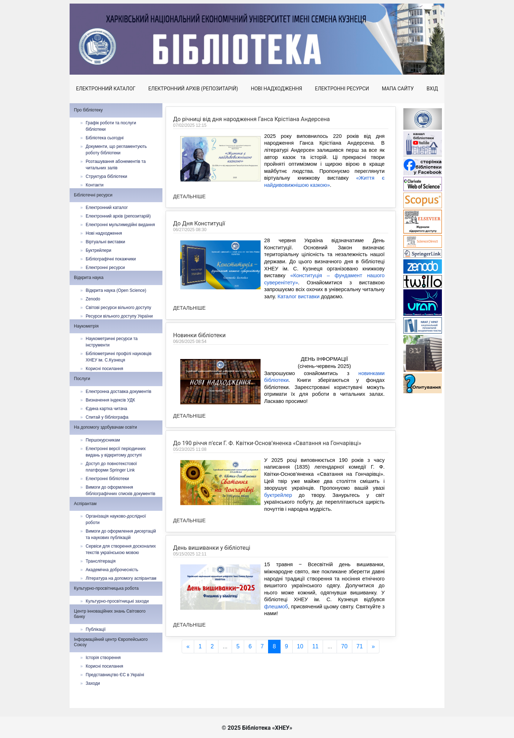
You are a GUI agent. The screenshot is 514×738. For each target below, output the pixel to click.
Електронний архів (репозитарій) (193, 88)
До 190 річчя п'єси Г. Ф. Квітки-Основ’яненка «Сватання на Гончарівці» (267, 475)
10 (300, 646)
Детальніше (189, 196)
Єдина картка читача (106, 408)
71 (360, 646)
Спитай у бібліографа (107, 417)
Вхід (432, 88)
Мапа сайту (398, 88)
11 (315, 646)
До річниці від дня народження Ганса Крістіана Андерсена (251, 119)
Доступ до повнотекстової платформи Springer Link (111, 467)
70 (344, 646)
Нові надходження (276, 88)
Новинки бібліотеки (199, 368)
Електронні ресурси (342, 88)
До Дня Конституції (199, 223)
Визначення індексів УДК (110, 400)
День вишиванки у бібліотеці (211, 579)
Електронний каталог (106, 88)
